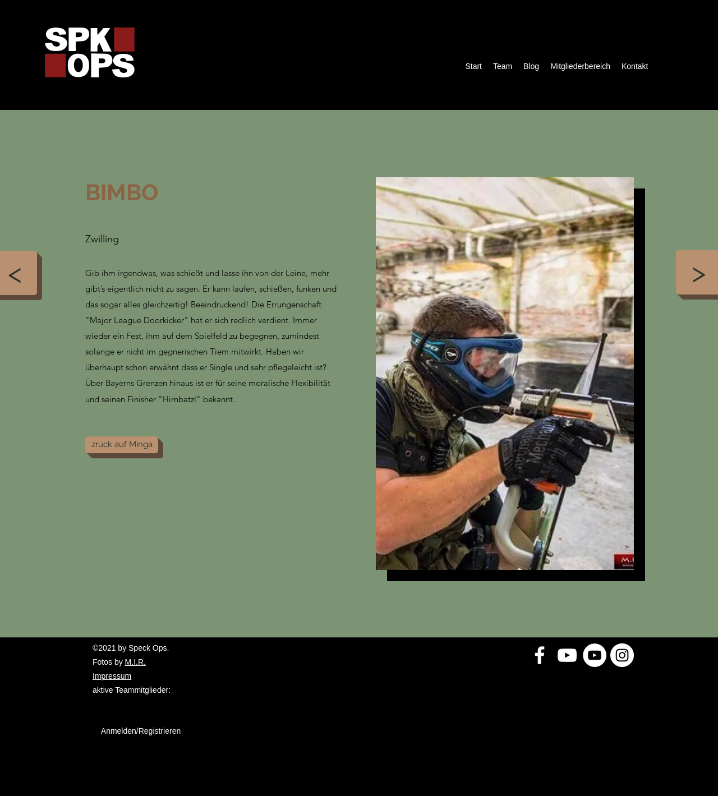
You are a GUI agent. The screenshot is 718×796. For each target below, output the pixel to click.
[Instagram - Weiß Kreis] (622, 655)
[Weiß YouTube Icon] (567, 655)
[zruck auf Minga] (121, 444)
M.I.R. (135, 661)
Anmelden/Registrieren (141, 730)
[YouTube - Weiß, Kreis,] (594, 655)
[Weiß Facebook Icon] (539, 655)
